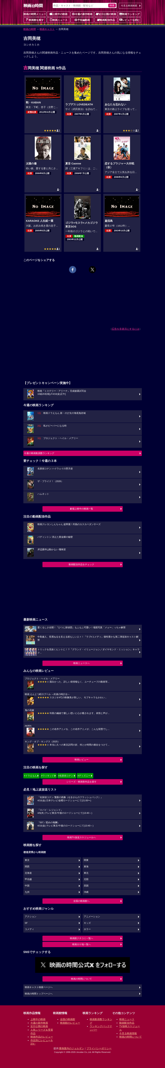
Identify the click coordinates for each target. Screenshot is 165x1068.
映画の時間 (29, 29)
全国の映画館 (67, 1019)
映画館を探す (35, 19)
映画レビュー (81, 759)
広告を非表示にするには (125, 328)
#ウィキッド (47, 775)
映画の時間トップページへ (39, 993)
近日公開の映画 (106, 14)
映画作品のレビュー (42, 1036)
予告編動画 (82, 19)
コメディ (29, 929)
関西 (27, 866)
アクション (30, 916)
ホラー (87, 929)
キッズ (87, 923)
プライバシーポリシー (99, 1048)
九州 (27, 892)
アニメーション (92, 916)
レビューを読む (129, 19)
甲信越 (28, 879)
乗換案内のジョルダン (71, 1048)
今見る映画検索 (129, 5)
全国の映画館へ (81, 901)
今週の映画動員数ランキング (39, 453)
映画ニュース (58, 19)
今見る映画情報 (128, 1033)
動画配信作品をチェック (81, 564)
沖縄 (86, 892)
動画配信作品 (106, 19)
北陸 (86, 879)
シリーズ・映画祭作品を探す (81, 781)
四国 (86, 885)
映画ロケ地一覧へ (81, 944)
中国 (27, 885)
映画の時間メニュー (35, 14)
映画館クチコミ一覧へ (81, 938)
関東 (86, 860)
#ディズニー (84, 775)
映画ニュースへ (81, 663)
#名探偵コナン (65, 775)
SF (26, 923)
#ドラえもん (30, 775)
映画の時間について (81, 978)
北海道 (28, 873)
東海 (86, 866)
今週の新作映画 (82, 14)
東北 (86, 873)
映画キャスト (47, 29)
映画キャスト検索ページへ (39, 987)
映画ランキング (129, 14)
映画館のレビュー (70, 1022)
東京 (27, 860)
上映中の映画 (58, 14)
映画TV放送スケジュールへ (81, 837)
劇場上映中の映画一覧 (81, 508)
